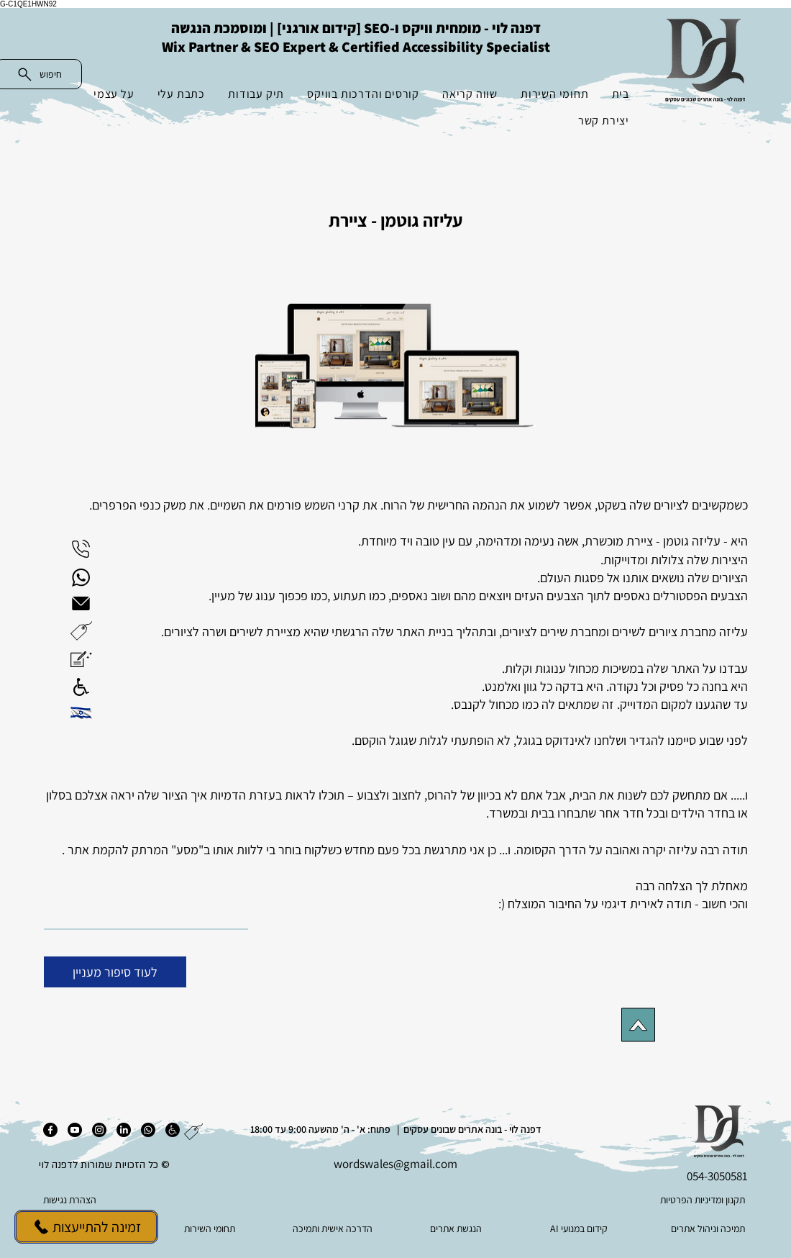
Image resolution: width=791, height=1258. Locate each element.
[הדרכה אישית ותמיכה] (334, 1228)
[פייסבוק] (50, 1130)
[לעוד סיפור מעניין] (115, 972)
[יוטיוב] (75, 1130)
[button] (81, 631)
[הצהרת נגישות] (115, 1199)
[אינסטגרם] (99, 1130)
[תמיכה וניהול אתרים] (703, 1228)
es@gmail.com (420, 1164)
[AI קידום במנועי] (580, 1228)
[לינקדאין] (123, 1130)
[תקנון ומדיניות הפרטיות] (675, 1199)
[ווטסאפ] (148, 1130)
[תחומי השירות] (211, 1228)
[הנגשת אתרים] (457, 1228)
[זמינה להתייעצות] (86, 1227)
